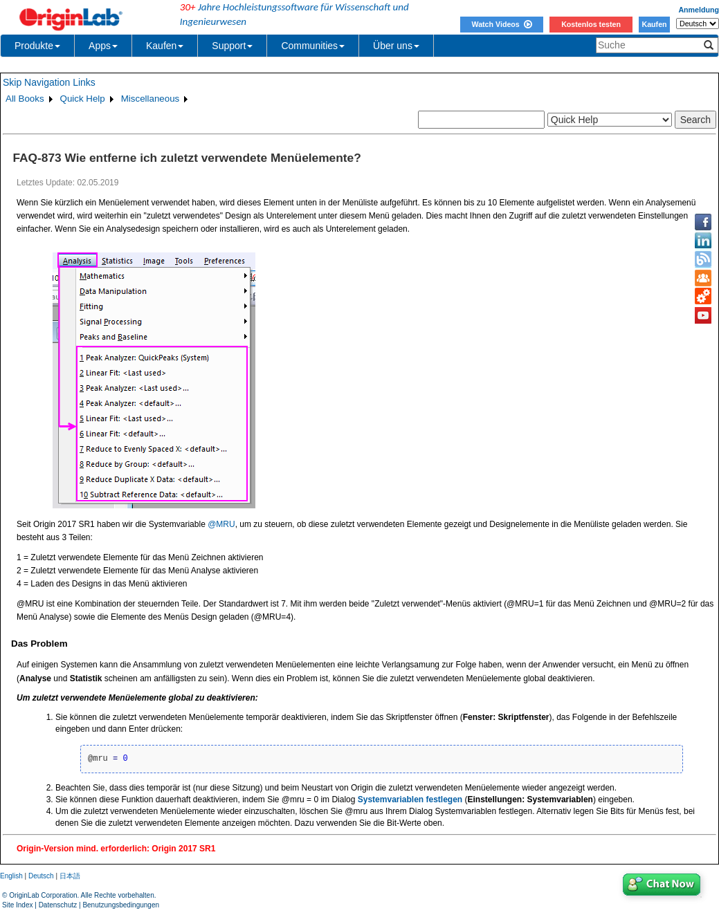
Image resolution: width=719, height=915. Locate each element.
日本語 (70, 876)
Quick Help (82, 98)
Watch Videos (501, 24)
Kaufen (653, 24)
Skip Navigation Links (49, 82)
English (11, 876)
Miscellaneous (150, 98)
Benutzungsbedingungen (120, 905)
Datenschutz (58, 905)
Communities (313, 45)
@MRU (221, 524)
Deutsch (41, 876)
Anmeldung (698, 10)
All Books (25, 98)
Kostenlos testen (591, 24)
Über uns (396, 45)
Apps (103, 45)
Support (232, 45)
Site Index (17, 905)
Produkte (37, 45)
